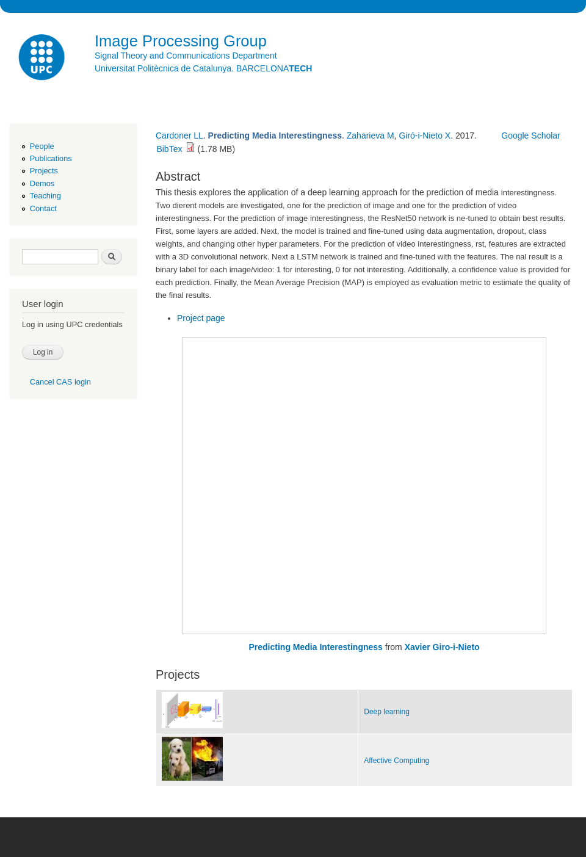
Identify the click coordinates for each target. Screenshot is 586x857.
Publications (51, 158)
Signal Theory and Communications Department (186, 55)
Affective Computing (396, 760)
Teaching (45, 195)
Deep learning (387, 711)
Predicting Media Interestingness (316, 647)
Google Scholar (530, 135)
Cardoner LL (179, 135)
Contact (43, 208)
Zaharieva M (370, 135)
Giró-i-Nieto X (424, 135)
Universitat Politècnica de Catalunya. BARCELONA (203, 68)
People (42, 146)
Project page (201, 318)
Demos (42, 183)
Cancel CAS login (60, 381)
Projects (44, 170)
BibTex (169, 149)
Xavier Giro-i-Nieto (442, 647)
